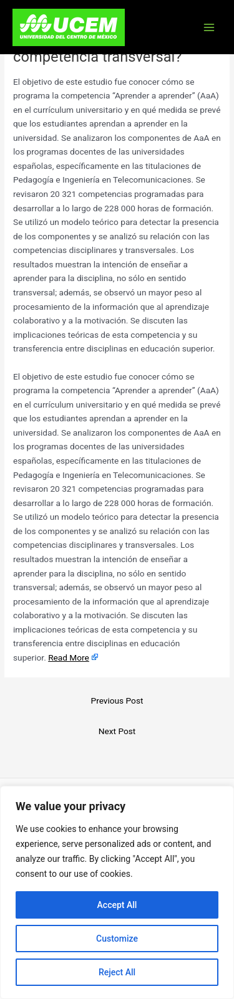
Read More (68, 657)
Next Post (117, 731)
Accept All (117, 905)
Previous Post (117, 700)
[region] (117, 892)
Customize (117, 939)
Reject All (117, 972)
